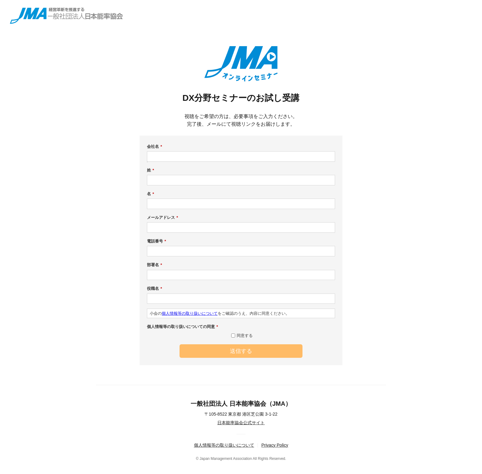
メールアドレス (162, 217)
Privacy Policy (274, 445)
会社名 (154, 146)
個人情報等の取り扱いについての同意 (182, 326)
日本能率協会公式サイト (241, 422)
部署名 (154, 265)
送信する (241, 351)
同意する (245, 335)
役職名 (154, 288)
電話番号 (156, 241)
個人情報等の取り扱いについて (190, 313)
